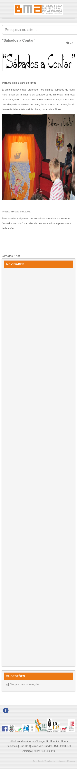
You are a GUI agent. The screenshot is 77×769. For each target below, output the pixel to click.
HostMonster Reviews (65, 761)
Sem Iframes (38, 466)
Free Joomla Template (43, 761)
